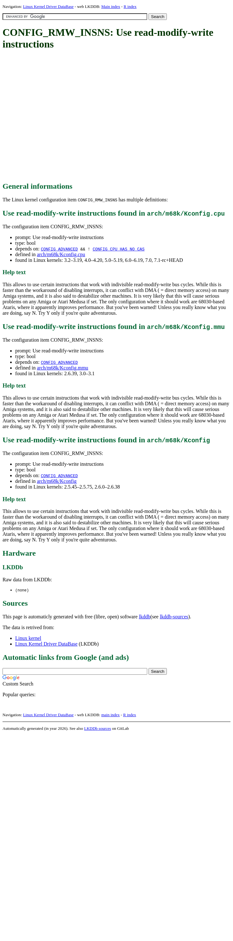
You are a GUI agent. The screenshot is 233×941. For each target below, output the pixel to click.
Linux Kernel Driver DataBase (48, 6)
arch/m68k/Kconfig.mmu (62, 367)
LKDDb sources (97, 728)
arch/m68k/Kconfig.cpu (61, 254)
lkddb (144, 617)
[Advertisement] (59, 116)
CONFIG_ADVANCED (59, 249)
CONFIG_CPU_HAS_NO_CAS (119, 249)
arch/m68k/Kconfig (56, 481)
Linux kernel (28, 638)
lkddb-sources (174, 617)
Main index (110, 6)
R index (129, 6)
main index (110, 715)
